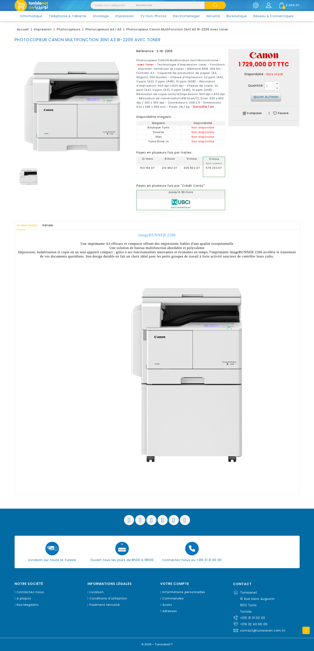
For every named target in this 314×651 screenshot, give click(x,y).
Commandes (173, 598)
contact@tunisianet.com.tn (262, 630)
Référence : (146, 51)
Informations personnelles (183, 592)
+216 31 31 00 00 (252, 618)
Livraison (96, 592)
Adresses (169, 611)
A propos (24, 598)
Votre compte (174, 584)
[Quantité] (270, 86)
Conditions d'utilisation (108, 598)
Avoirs (167, 605)
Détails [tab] (55, 225)
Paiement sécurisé (105, 605)
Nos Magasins (28, 605)
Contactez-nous (30, 592)
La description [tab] (30, 225)
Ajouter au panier (266, 97)
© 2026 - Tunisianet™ (157, 643)
